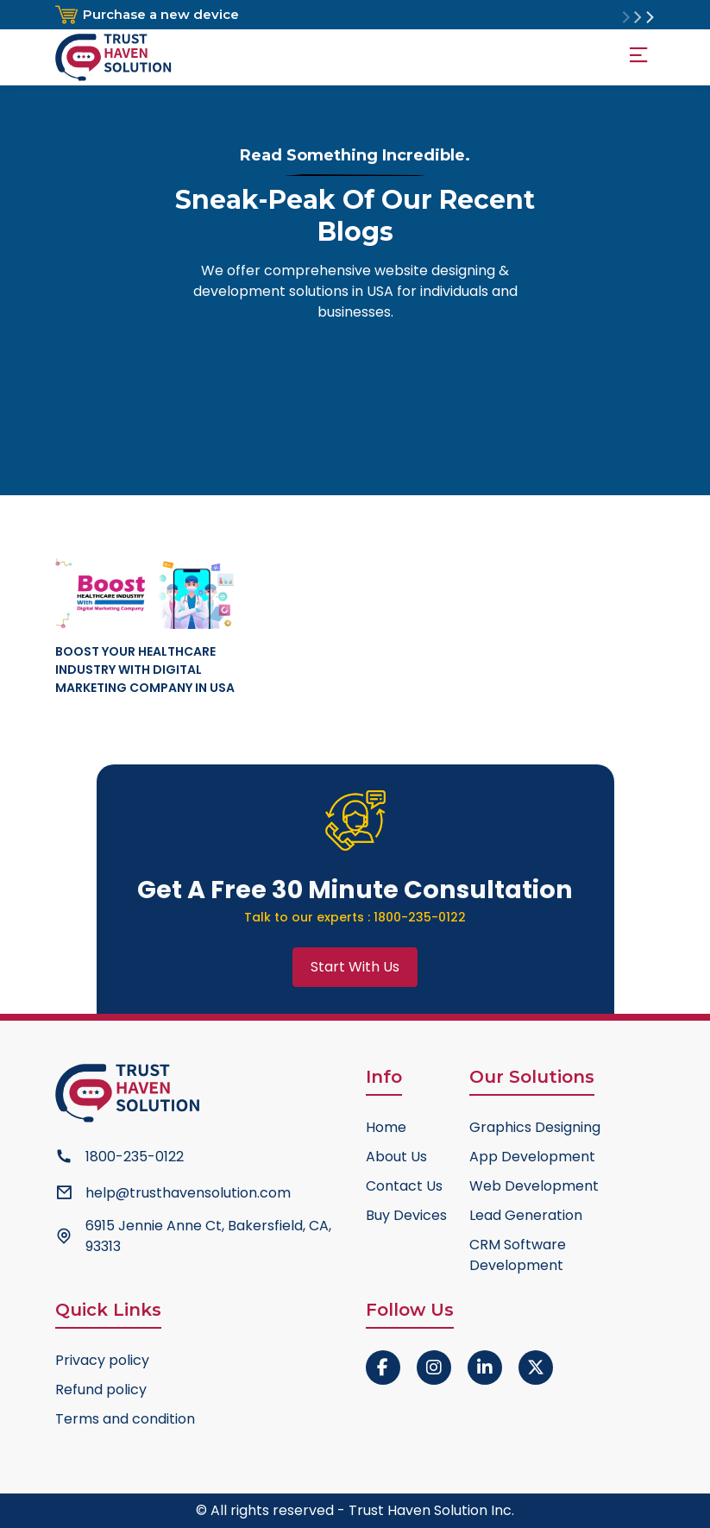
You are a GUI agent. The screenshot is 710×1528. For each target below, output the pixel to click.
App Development (532, 1156)
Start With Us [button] (355, 967)
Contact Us (404, 1186)
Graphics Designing (534, 1127)
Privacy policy (102, 1360)
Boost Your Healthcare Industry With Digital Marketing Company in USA (145, 669)
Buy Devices (406, 1215)
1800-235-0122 (420, 917)
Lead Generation (525, 1215)
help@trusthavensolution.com (188, 1193)
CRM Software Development (517, 1255)
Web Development (534, 1186)
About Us (396, 1156)
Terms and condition (125, 1419)
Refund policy (101, 1389)
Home (386, 1127)
